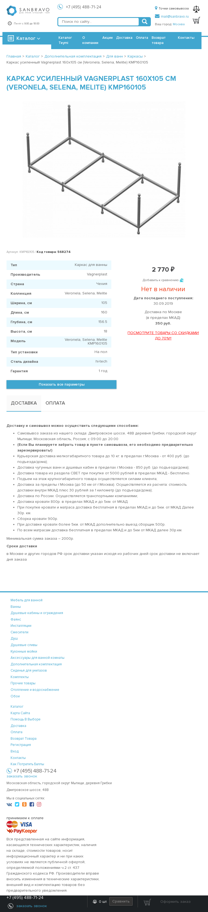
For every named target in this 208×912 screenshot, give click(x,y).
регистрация (21, 745)
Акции (107, 38)
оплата (16, 732)
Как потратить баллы (27, 764)
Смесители (19, 632)
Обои (15, 696)
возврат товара (24, 738)
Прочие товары (23, 683)
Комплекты (20, 677)
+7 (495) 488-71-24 (83, 7)
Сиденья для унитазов (29, 670)
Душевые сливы (24, 645)
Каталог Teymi (65, 40)
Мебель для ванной (27, 600)
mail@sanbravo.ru (172, 16)
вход (15, 751)
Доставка (124, 38)
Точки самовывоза (172, 9)
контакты (18, 758)
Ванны (16, 607)
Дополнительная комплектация (36, 664)
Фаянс (16, 619)
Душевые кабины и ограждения (37, 613)
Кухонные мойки (24, 651)
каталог (17, 706)
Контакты (186, 38)
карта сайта (20, 713)
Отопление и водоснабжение (35, 690)
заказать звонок (21, 776)
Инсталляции (21, 626)
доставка (18, 726)
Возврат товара (159, 40)
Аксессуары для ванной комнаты (37, 658)
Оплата (142, 38)
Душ (14, 638)
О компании (90, 40)
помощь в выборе (26, 719)
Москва (179, 24)
